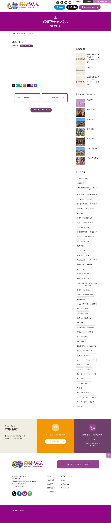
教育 (80, 222)
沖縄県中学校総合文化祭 (86, 218)
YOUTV (95, 397)
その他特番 (82, 199)
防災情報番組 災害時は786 (87, 327)
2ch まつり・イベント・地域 (88, 374)
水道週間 (81, 213)
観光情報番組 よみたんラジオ (88, 346)
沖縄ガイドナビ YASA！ (86, 290)
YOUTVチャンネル (24, 46)
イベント (90, 369)
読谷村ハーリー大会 (85, 365)
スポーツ (81, 360)
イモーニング (94, 260)
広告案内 (88, 1)
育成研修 (81, 209)
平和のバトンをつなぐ (85, 274)
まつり (81, 236)
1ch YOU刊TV (83, 402)
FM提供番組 (82, 341)
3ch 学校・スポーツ (85, 383)
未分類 (94, 402)
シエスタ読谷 (90, 332)
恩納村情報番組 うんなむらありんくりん (88, 284)
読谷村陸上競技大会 (85, 227)
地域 (89, 255)
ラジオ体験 (95, 204)
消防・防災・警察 (84, 313)
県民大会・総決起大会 (85, 318)
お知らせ (81, 407)
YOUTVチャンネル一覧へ (41, 112)
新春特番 (81, 255)
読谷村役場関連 (91, 236)
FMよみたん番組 (84, 337)
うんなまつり (92, 209)
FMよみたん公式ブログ (86, 379)
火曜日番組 (82, 195)
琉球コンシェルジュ (85, 278)
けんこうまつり (83, 269)
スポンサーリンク (102, 1)
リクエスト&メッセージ (91, 7)
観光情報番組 (83, 299)
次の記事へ (54, 99)
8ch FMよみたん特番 (85, 392)
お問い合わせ (64, 484)
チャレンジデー (90, 222)
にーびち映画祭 (83, 204)
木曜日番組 (82, 183)
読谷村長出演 (83, 260)
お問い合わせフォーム (55, 441)
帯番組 (81, 332)
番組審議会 (49, 492)
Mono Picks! (63, 488)
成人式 (91, 199)
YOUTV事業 (49, 480)
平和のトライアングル (85, 250)
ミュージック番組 (84, 178)
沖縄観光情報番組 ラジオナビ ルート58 (90, 189)
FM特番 (81, 388)
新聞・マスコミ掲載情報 (86, 264)
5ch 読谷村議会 (84, 309)
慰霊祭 (95, 304)
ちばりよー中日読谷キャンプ (87, 355)
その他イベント (92, 360)
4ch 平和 (82, 323)
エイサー (81, 369)
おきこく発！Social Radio (87, 295)
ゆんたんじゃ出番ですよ (86, 351)
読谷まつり (95, 232)
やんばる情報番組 (84, 304)
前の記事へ (27, 99)
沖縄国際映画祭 (83, 232)
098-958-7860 (92, 439)
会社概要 (78, 1)
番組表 (61, 7)
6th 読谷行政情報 (84, 241)
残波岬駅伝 (82, 246)
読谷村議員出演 (94, 195)
